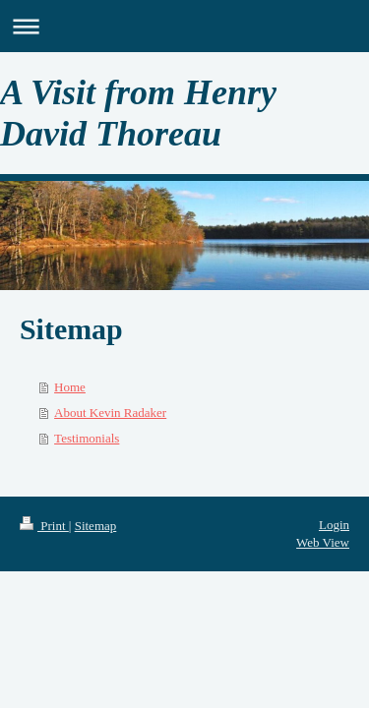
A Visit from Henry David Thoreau (138, 113)
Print (44, 525)
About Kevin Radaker (110, 412)
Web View (322, 542)
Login (334, 524)
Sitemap (96, 525)
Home (70, 387)
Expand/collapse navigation (184, 26)
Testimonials (86, 438)
